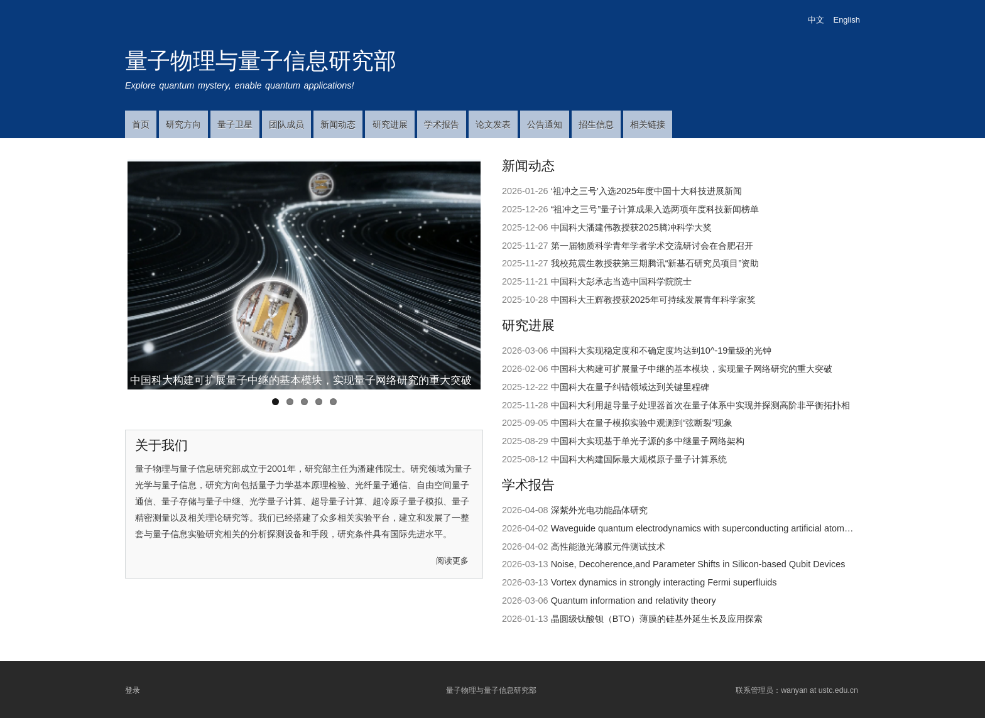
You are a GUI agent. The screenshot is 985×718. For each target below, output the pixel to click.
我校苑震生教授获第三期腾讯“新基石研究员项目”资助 (655, 263)
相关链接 (647, 124)
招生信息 (596, 124)
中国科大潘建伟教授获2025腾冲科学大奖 (631, 227)
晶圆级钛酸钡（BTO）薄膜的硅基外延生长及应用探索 (657, 619)
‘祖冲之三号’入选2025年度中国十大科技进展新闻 (646, 191)
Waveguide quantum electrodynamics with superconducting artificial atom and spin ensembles (739, 528)
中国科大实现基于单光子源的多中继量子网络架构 (647, 441)
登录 (132, 689)
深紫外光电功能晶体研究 (599, 510)
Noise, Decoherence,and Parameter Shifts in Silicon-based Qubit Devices (698, 564)
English (847, 19)
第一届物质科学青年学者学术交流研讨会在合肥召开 (652, 246)
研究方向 (183, 124)
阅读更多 (452, 560)
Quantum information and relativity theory (633, 601)
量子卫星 (235, 124)
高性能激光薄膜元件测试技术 (608, 546)
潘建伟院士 (379, 469)
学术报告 (441, 124)
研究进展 (390, 124)
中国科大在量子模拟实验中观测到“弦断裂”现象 (642, 423)
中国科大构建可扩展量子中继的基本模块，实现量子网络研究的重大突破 (301, 380)
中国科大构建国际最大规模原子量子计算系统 (639, 459)
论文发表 (493, 124)
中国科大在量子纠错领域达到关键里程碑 (630, 387)
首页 (141, 124)
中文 (816, 19)
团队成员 (286, 124)
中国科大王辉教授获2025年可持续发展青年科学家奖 (653, 300)
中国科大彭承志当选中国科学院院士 (621, 281)
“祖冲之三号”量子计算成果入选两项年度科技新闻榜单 (655, 209)
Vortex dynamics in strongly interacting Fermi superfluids (664, 582)
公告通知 (544, 124)
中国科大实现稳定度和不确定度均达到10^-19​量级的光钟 (661, 350)
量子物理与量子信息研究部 (260, 60)
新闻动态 (338, 124)
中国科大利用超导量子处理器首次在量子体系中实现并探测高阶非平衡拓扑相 (700, 405)
